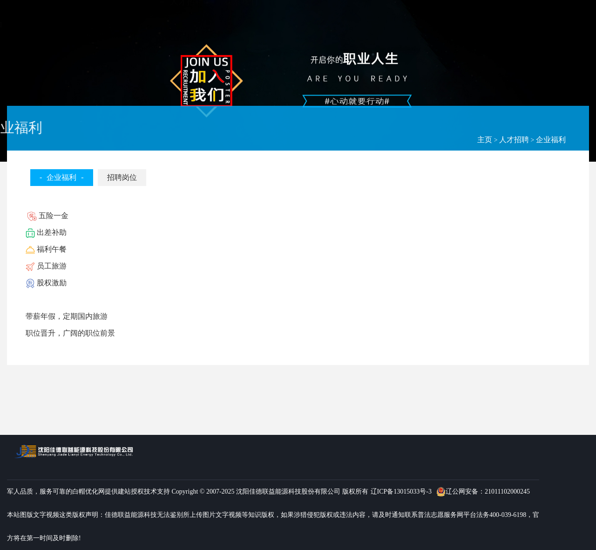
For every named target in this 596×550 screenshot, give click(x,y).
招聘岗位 (122, 177)
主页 (484, 140)
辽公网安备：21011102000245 (483, 491)
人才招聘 (514, 140)
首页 (178, 19)
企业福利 (551, 140)
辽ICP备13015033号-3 (401, 491)
